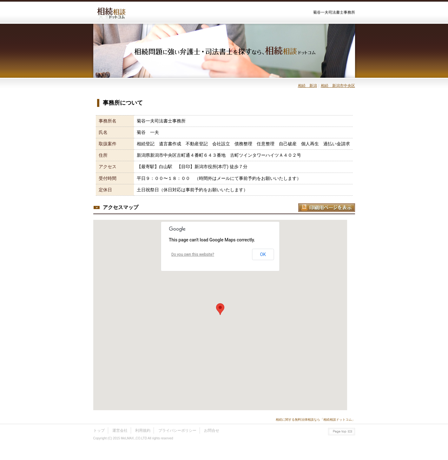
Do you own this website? (192, 254)
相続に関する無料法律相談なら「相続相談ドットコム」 (315, 419)
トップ (99, 430)
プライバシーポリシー (177, 430)
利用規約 (142, 430)
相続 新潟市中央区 (338, 85)
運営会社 (120, 430)
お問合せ (211, 430)
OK (263, 254)
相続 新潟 (307, 85)
